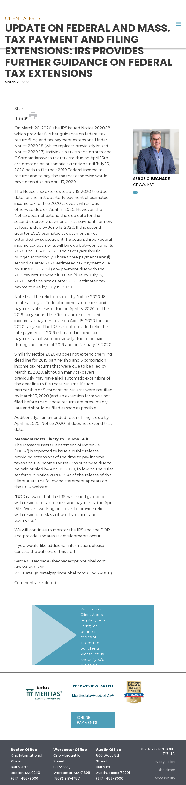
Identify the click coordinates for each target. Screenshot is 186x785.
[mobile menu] (178, 24)
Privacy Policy (164, 761)
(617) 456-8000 (24, 778)
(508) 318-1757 (66, 778)
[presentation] (156, 173)
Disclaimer (166, 769)
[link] (43, 692)
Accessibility (165, 778)
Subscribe (91, 685)
